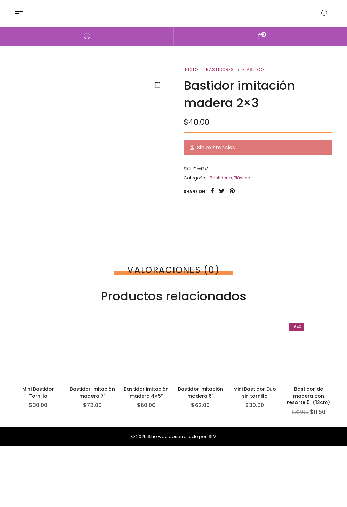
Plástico (253, 69)
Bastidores (220, 69)
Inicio (191, 69)
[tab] (173, 270)
